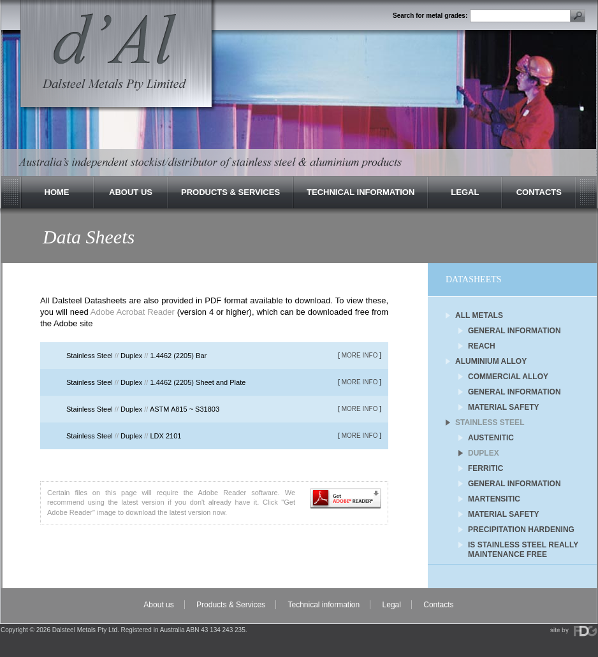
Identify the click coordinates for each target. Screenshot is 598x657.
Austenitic (491, 437)
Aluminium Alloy (491, 361)
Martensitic (494, 499)
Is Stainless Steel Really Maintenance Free (523, 545)
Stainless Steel (489, 422)
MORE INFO (360, 355)
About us (158, 604)
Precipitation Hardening (521, 529)
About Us (130, 192)
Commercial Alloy (508, 376)
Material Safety (503, 407)
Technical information (324, 604)
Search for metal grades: (430, 16)
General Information (514, 330)
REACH (481, 346)
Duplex (483, 453)
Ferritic (485, 468)
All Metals (479, 315)
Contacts (539, 192)
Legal (465, 192)
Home (57, 192)
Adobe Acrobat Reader (133, 312)
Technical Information (360, 192)
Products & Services (230, 192)
